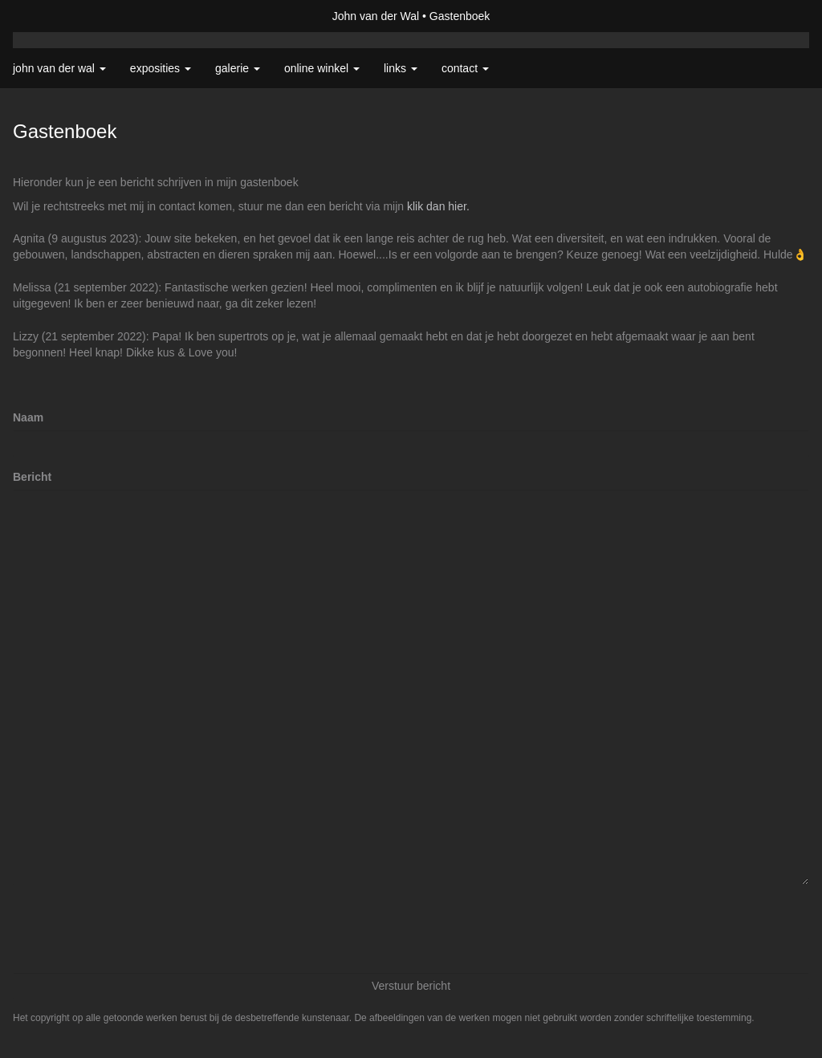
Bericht (32, 476)
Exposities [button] (160, 68)
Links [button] (400, 68)
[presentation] (135, 928)
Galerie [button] (237, 68)
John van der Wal (375, 16)
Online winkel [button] (322, 68)
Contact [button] (465, 68)
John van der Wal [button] (59, 68)
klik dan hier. (438, 206)
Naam (28, 417)
